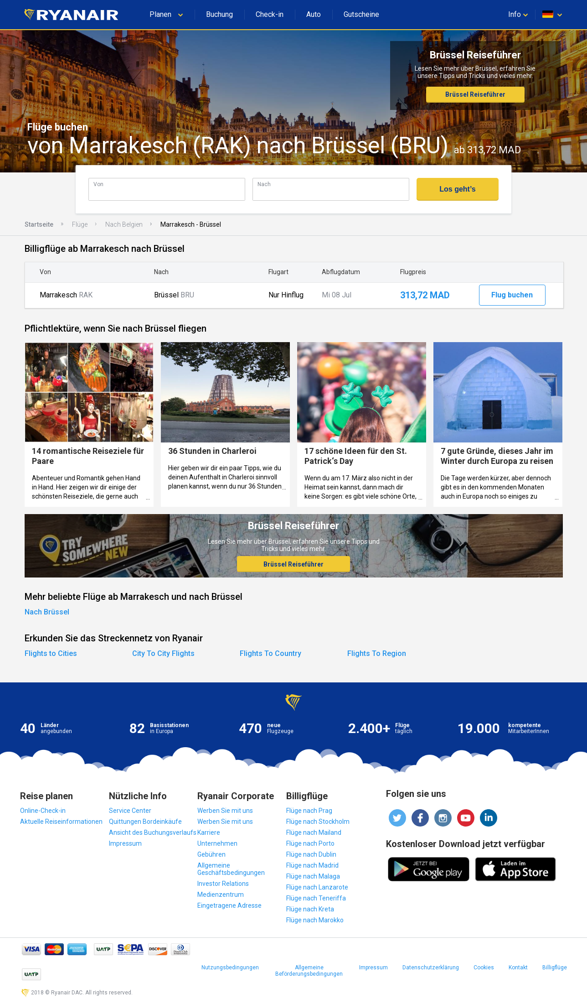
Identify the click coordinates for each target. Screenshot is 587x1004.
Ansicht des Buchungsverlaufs (152, 832)
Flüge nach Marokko (315, 920)
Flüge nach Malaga (313, 876)
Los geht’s (457, 189)
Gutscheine (361, 14)
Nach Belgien (124, 224)
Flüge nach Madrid (312, 865)
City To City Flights (163, 653)
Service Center (130, 810)
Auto (313, 14)
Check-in (269, 14)
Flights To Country (270, 653)
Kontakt (518, 967)
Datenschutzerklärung (430, 967)
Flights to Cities (51, 653)
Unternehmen (217, 843)
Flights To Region (376, 653)
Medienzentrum (220, 894)
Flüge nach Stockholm (318, 821)
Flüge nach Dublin (311, 854)
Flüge (80, 224)
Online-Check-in (43, 810)
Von (98, 184)
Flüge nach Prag (309, 810)
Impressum (125, 843)
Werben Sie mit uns (225, 810)
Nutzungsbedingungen (230, 967)
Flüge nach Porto (310, 843)
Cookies (484, 967)
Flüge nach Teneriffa (316, 898)
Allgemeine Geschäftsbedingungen (231, 869)
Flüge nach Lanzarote (317, 887)
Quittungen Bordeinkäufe (145, 821)
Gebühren (211, 854)
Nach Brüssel (47, 612)
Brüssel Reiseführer (475, 94)
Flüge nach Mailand (313, 832)
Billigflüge (554, 967)
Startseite (39, 224)
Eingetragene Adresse (229, 905)
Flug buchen (512, 295)
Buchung (219, 14)
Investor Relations (223, 883)
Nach (264, 184)
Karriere (208, 832)
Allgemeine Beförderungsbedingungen (309, 970)
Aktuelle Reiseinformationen (61, 821)
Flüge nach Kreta (310, 909)
